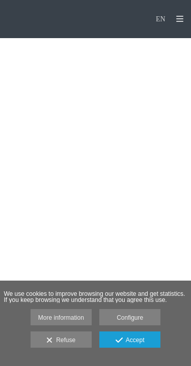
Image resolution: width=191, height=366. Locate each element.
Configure (130, 317)
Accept (130, 341)
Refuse (60, 341)
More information (61, 317)
